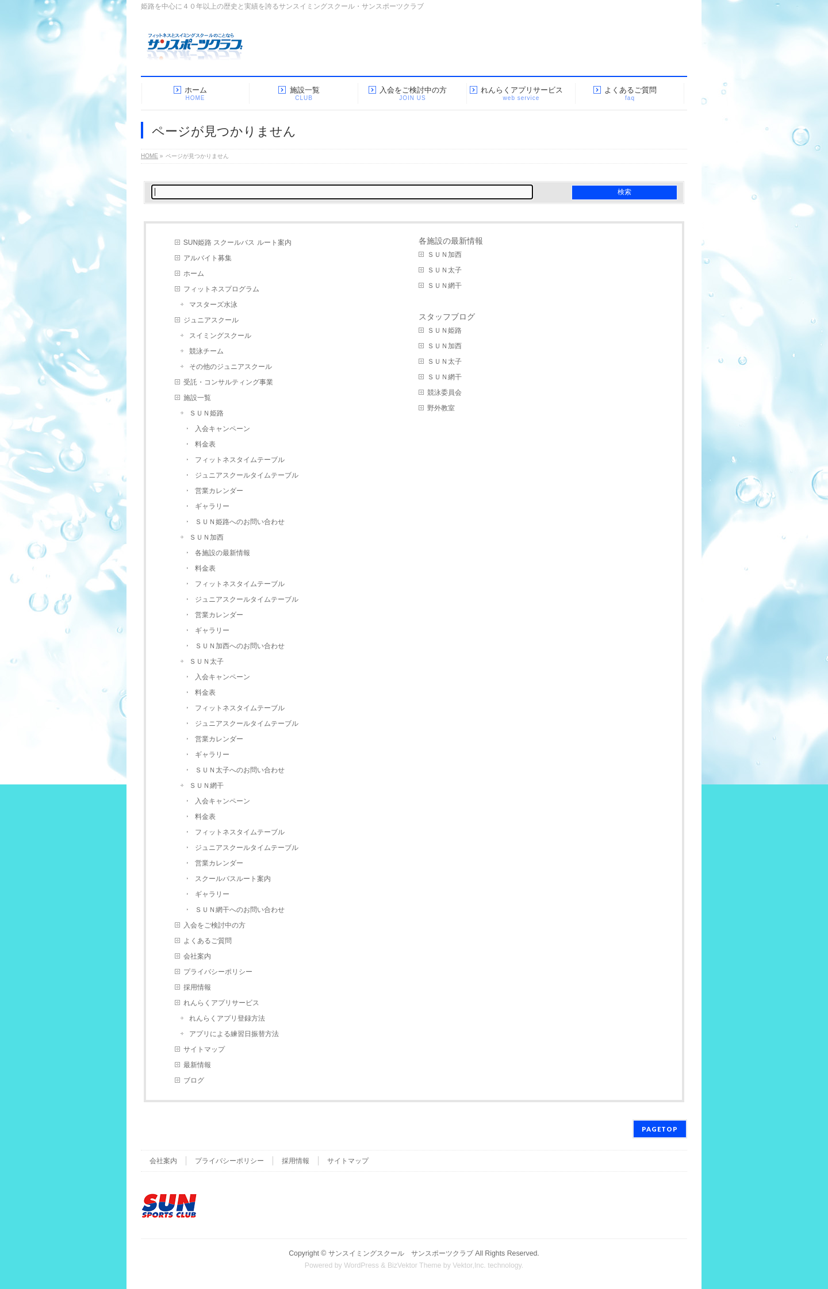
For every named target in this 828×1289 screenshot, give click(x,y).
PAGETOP (660, 1129)
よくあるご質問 (207, 941)
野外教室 (441, 408)
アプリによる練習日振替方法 (234, 1034)
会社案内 (197, 956)
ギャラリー (212, 506)
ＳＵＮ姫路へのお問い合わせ (240, 522)
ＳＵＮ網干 (206, 786)
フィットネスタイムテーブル (240, 460)
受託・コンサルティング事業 (228, 382)
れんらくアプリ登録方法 (227, 1018)
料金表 (205, 444)
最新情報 (197, 1065)
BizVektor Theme (415, 1265)
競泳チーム (206, 351)
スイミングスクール (220, 336)
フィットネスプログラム (221, 289)
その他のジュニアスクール (230, 367)
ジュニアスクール (211, 320)
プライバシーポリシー (217, 972)
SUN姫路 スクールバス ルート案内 (237, 242)
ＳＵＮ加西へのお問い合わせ (240, 646)
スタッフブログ (447, 316)
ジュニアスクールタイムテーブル (246, 475)
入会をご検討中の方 (214, 925)
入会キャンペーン (222, 429)
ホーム (193, 274)
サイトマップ (204, 1049)
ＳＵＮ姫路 (206, 413)
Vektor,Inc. (469, 1265)
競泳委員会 (444, 392)
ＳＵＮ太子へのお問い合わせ (240, 770)
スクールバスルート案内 (233, 879)
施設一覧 (197, 398)
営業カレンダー (219, 491)
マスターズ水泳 (213, 305)
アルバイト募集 (207, 258)
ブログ (193, 1080)
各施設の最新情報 (222, 553)
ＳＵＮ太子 (206, 661)
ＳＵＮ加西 (206, 537)
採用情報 (197, 987)
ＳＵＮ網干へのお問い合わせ (240, 910)
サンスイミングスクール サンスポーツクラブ (400, 1253)
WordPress (361, 1265)
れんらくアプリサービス (221, 1003)
